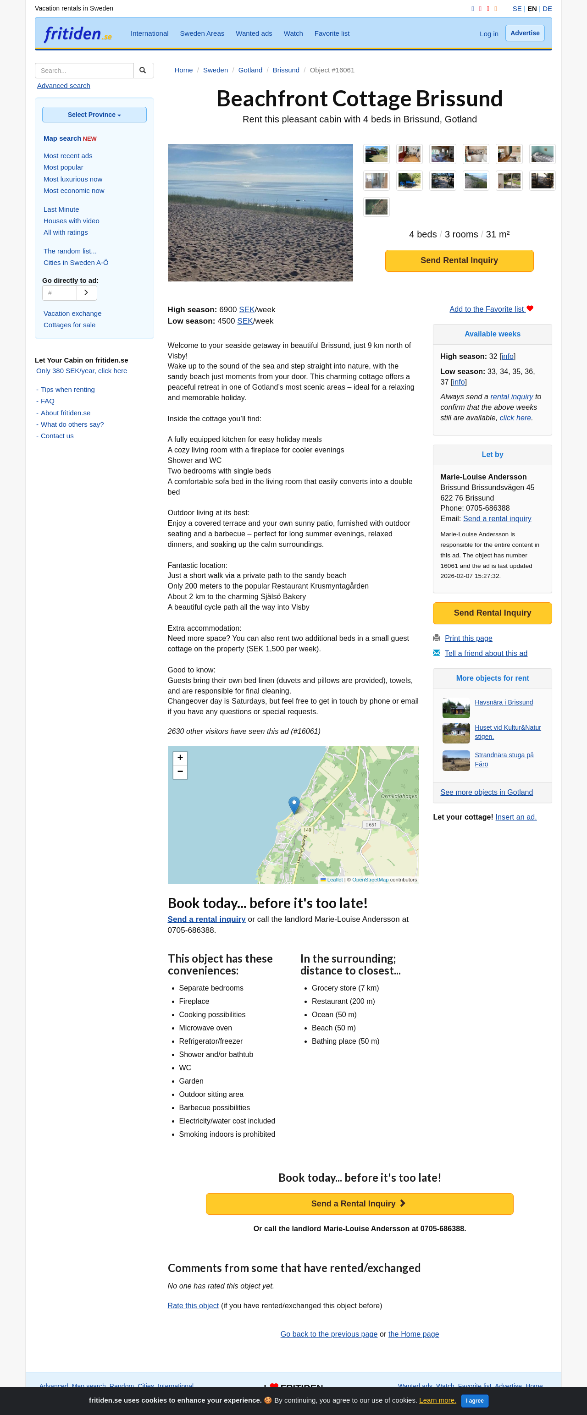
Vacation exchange (72, 313)
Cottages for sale (69, 325)
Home (534, 1386)
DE (547, 8)
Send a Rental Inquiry (358, 1203)
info (508, 356)
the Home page (413, 1334)
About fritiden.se (65, 413)
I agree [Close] (475, 1401)
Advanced (53, 1386)
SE (517, 8)
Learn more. (437, 1400)
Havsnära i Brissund (504, 702)
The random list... (70, 251)
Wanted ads (254, 33)
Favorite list (332, 33)
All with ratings (66, 232)
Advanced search (63, 85)
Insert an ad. (516, 817)
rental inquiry (512, 397)
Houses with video (72, 221)
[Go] (87, 293)
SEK (247, 309)
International (150, 33)
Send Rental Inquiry (459, 262)
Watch (293, 33)
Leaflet (332, 879)
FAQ (48, 401)
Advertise (525, 33)
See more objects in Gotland (486, 792)
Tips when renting (68, 389)
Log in (489, 34)
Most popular (63, 167)
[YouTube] (486, 8)
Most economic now (74, 190)
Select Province (94, 114)
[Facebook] (471, 8)
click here (516, 418)
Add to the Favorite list (491, 309)
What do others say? (72, 424)
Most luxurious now (73, 179)
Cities (146, 1386)
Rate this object (193, 1306)
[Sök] (143, 70)
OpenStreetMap (370, 879)
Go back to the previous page (329, 1334)
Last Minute (61, 209)
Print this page (469, 638)
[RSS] (494, 8)
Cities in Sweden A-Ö (76, 262)
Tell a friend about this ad (486, 653)
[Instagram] (479, 8)
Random (122, 1386)
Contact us (57, 436)
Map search (89, 1386)
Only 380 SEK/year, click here (81, 370)
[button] (294, 805)
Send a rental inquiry (207, 919)
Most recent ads (68, 156)
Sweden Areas (202, 33)
